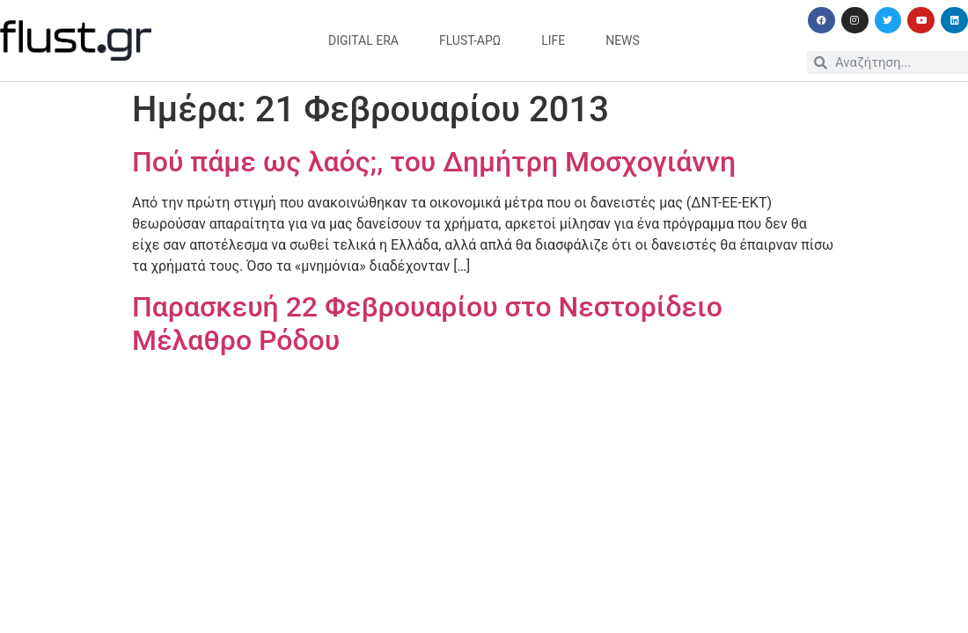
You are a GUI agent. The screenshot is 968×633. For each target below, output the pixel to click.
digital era (363, 40)
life (553, 40)
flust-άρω (470, 40)
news (622, 40)
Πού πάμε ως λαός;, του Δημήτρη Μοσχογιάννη (434, 161)
